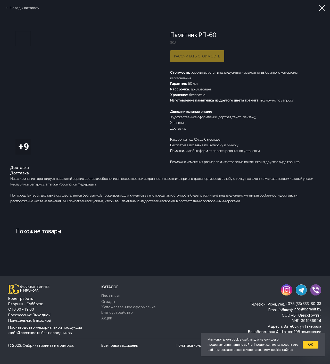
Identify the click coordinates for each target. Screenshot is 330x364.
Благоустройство (117, 312)
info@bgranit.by (307, 309)
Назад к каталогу (24, 8)
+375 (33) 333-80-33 (303, 303)
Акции (106, 318)
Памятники (110, 296)
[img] (30, 289)
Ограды (108, 301)
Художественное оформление (128, 307)
